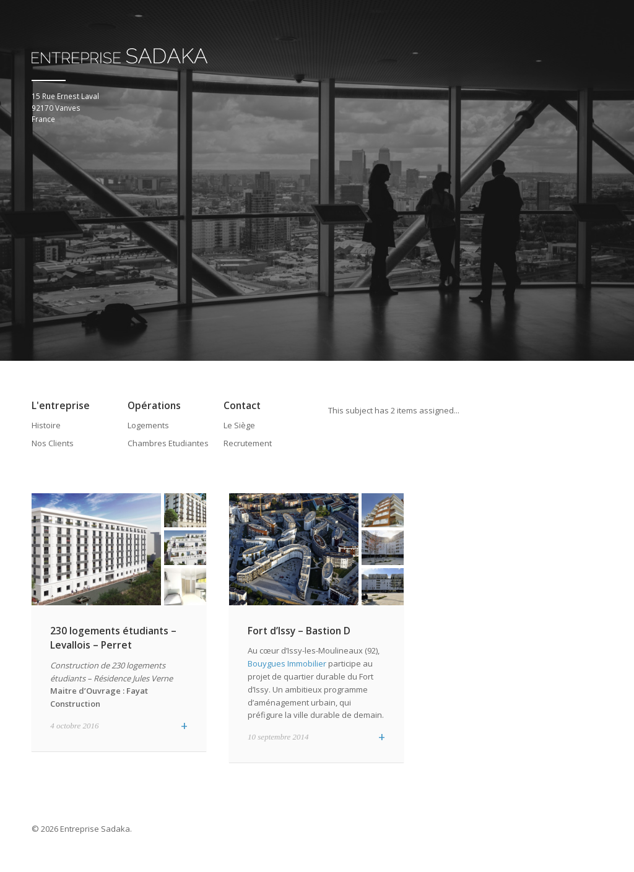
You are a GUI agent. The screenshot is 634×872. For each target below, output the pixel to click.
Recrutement (248, 443)
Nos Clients (53, 443)
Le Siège (239, 424)
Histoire (46, 424)
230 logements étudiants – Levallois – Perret (113, 637)
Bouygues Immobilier (287, 663)
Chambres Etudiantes (168, 443)
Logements (148, 424)
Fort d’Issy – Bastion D (299, 630)
